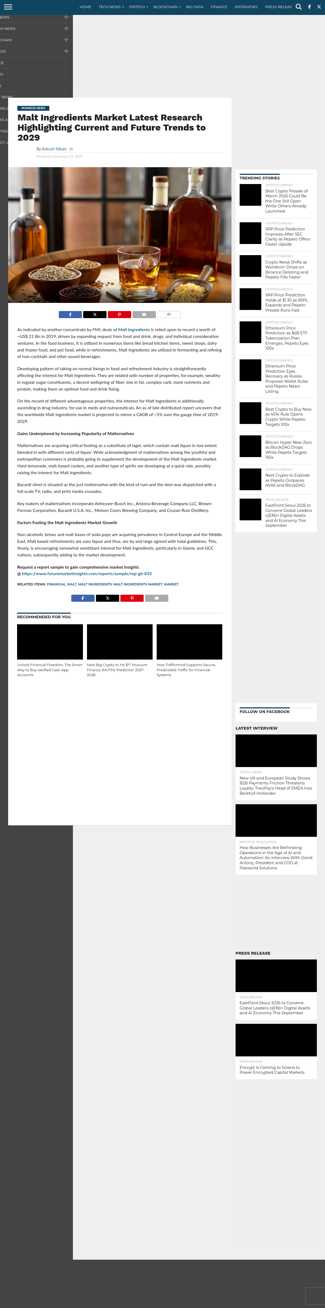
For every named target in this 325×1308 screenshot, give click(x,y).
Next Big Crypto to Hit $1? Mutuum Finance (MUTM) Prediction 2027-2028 (117, 670)
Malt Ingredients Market (137, 584)
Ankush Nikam (54, 149)
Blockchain (165, 7)
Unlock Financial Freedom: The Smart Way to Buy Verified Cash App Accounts (49, 670)
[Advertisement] (162, 56)
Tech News (110, 7)
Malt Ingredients (134, 329)
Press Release (279, 7)
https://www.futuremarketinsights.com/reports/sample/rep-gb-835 (87, 573)
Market (171, 584)
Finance (219, 7)
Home (85, 7)
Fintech (137, 7)
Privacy (271, 1303)
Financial (56, 584)
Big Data (194, 7)
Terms (288, 1303)
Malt (71, 584)
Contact (251, 1303)
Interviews (246, 7)
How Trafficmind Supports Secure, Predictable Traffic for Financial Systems (186, 670)
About (233, 1303)
